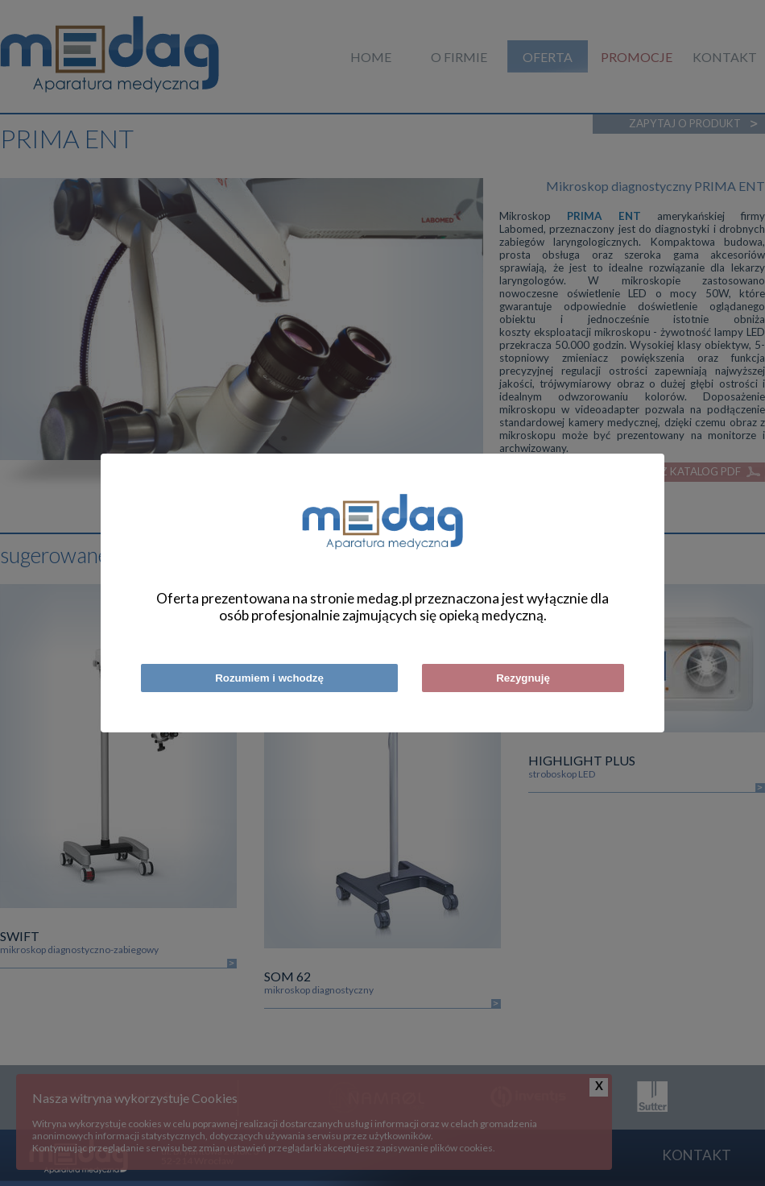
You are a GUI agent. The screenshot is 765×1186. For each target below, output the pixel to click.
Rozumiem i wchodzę (269, 678)
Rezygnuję (523, 678)
